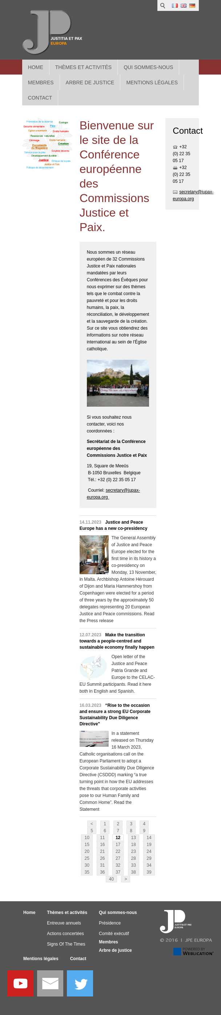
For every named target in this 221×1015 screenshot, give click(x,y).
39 (148, 872)
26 (102, 858)
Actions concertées (65, 933)
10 (86, 837)
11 (102, 837)
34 (148, 865)
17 (118, 844)
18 (133, 844)
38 (133, 872)
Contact (78, 958)
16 (102, 844)
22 (118, 851)
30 (86, 865)
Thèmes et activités (83, 67)
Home (35, 67)
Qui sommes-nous (148, 67)
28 (133, 858)
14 (148, 837)
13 (133, 837)
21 (102, 851)
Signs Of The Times (66, 944)
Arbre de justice (115, 950)
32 (118, 865)
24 (148, 851)
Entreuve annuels (64, 923)
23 (133, 851)
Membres (108, 941)
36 (102, 872)
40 (111, 879)
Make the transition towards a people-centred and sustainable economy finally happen (117, 641)
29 (148, 858)
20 (86, 851)
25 (86, 858)
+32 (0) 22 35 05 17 (181, 153)
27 (118, 858)
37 (118, 872)
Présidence (110, 923)
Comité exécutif (114, 933)
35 (86, 872)
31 (102, 865)
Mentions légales (41, 958)
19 (148, 844)
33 (133, 865)
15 (86, 844)
